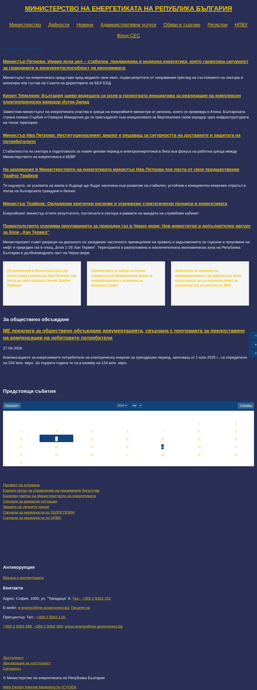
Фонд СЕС (128, 35)
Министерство (25, 24)
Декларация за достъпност (27, 663)
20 (127, 446)
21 (162, 446)
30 (236, 454)
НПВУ (241, 24)
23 (236, 446)
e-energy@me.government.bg (43, 608)
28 (162, 454)
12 (91, 438)
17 (21, 446)
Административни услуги (128, 24)
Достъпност (13, 658)
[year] (122, 406)
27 (127, 454)
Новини (84, 24)
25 (56, 454)
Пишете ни (80, 608)
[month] (137, 406)
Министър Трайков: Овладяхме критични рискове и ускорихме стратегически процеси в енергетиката (115, 203)
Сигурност (12, 668)
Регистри (217, 24)
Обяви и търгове (181, 24)
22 (199, 446)
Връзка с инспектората (23, 578)
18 (56, 446)
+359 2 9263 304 (48, 626)
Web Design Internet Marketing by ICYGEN (39, 687)
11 (56, 438)
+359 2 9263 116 (50, 617)
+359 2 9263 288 (17, 626)
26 (91, 454)
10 (21, 438)
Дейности (58, 24)
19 (91, 446)
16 (236, 438)
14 (162, 438)
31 (21, 462)
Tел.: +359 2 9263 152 (91, 598)
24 (21, 454)
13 (127, 438)
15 (199, 438)
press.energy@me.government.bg (93, 626)
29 (199, 454)
